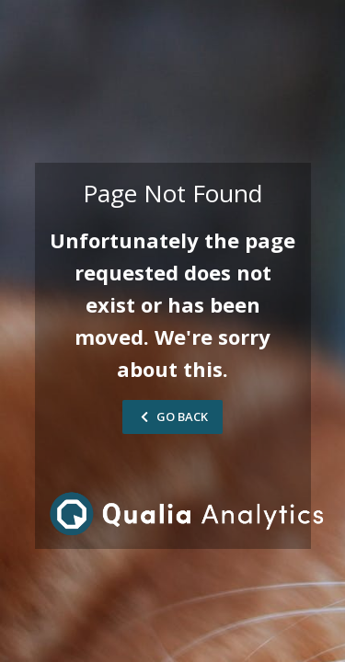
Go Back (172, 416)
